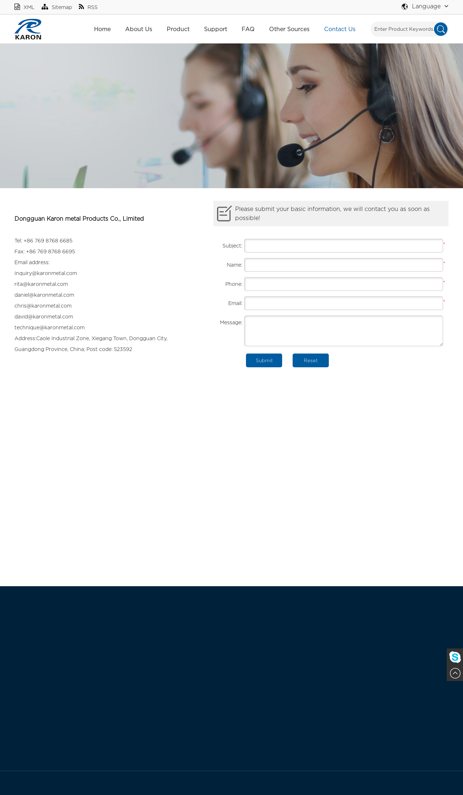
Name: (234, 264)
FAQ (248, 29)
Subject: (232, 245)
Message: (231, 322)
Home (102, 29)
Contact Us (340, 29)
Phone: (233, 284)
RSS (88, 7)
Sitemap (57, 7)
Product (178, 29)
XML (24, 7)
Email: (235, 303)
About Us (138, 29)
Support (215, 29)
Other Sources (289, 29)
